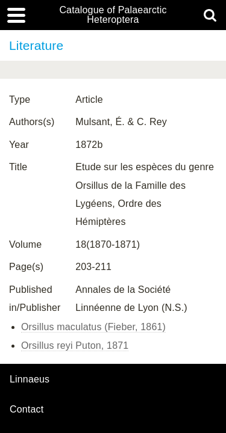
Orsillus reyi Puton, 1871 (74, 345)
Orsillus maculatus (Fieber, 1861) (93, 327)
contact (26, 409)
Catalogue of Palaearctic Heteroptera (112, 15)
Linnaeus (29, 379)
